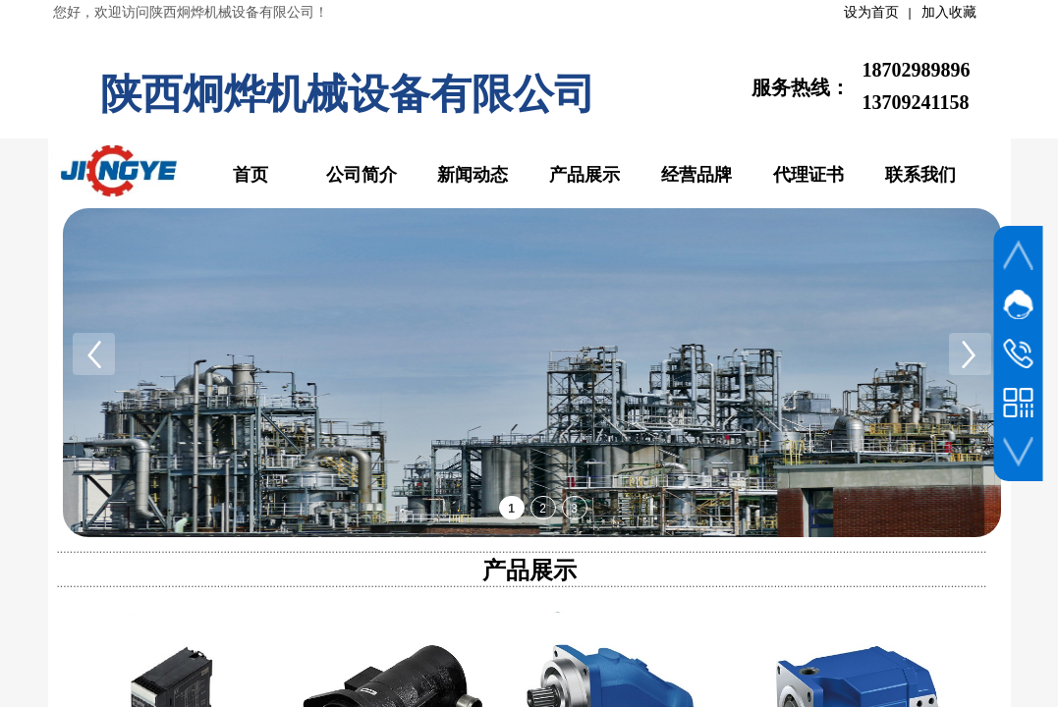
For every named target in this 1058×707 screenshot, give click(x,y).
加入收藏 (948, 12)
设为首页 (871, 12)
